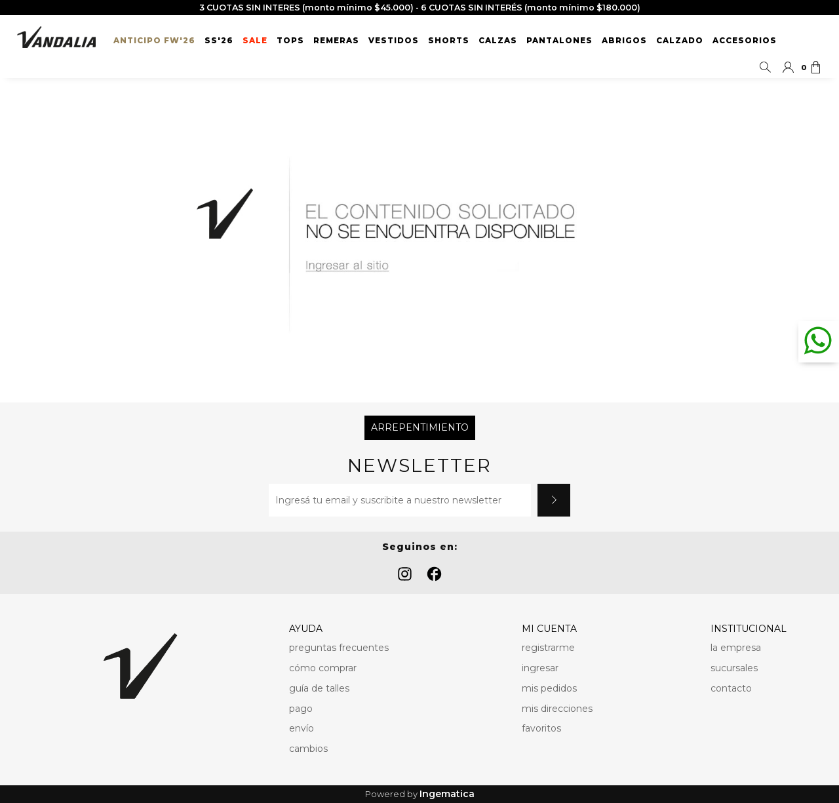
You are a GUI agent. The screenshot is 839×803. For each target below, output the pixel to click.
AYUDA (305, 629)
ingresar (540, 668)
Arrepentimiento (420, 427)
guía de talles (319, 688)
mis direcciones (557, 709)
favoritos (541, 728)
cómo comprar (323, 668)
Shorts (448, 40)
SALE (255, 40)
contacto (731, 688)
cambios (308, 748)
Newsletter (419, 466)
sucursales (734, 668)
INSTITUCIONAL (749, 629)
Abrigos (624, 40)
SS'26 (219, 40)
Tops (290, 40)
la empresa (736, 648)
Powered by (420, 794)
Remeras (336, 40)
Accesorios (744, 40)
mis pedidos (549, 688)
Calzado (679, 40)
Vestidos (393, 40)
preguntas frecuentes (339, 648)
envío (301, 728)
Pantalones (559, 40)
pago (301, 709)
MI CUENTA (549, 629)
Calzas (497, 40)
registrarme (548, 648)
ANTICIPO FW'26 (154, 40)
